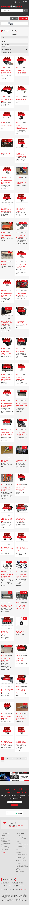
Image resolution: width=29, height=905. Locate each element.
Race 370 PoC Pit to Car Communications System (7, 576)
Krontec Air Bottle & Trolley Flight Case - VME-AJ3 (6, 353)
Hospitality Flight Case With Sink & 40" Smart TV (21, 691)
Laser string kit (5, 264)
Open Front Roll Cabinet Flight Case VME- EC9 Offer (21, 519)
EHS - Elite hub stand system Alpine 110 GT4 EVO (7, 182)
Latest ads (14, 18)
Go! (25, 10)
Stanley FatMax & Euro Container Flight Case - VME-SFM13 (7, 434)
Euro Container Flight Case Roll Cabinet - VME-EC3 (6, 633)
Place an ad (23, 18)
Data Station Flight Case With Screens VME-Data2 (6, 72)
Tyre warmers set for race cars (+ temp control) (6, 489)
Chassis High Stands (6, 125)
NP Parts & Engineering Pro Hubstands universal (21, 155)
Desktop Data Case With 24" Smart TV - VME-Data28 (21, 489)
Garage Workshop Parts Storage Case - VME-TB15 (6, 379)
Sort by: (14, 34)
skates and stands (5, 153)
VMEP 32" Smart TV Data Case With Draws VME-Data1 (21, 434)
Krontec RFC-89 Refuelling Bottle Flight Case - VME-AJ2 (21, 323)
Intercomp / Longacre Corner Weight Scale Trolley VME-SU (6, 323)
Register (25, 2)
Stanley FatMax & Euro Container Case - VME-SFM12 (21, 405)
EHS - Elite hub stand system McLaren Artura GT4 (21, 210)
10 (25, 758)
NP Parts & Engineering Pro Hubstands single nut (21, 127)
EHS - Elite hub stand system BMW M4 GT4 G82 (6, 295)
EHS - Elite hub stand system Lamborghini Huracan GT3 (6, 405)
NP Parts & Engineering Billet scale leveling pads (6, 209)
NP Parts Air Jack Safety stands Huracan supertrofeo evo (21, 743)
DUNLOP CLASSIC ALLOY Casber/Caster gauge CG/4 (21, 718)
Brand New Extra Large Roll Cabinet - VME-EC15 (7, 691)
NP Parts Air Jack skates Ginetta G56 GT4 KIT (7, 549)
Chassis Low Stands (21, 99)
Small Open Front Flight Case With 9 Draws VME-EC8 (20, 607)
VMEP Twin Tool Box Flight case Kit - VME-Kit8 (7, 520)
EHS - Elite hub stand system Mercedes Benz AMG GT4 (22, 549)
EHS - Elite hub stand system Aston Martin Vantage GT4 (21, 266)
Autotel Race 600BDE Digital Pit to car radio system (21, 576)
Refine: (3, 41)
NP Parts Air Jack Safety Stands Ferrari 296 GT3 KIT (6, 743)
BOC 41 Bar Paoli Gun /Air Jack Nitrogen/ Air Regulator (21, 182)
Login (19, 2)
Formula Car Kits (20, 351)
